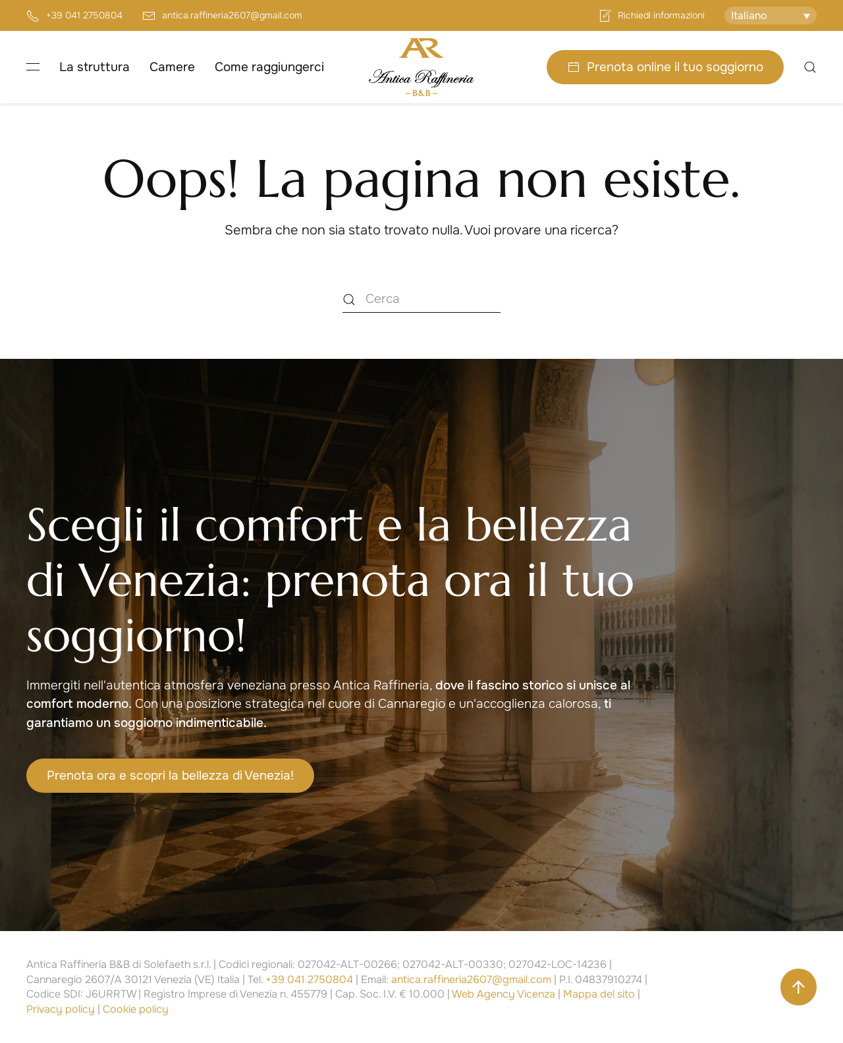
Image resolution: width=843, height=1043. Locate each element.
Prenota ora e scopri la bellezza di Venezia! (170, 776)
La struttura (94, 67)
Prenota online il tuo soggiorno (665, 67)
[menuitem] (770, 15)
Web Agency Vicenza (503, 994)
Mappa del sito (599, 994)
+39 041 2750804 (74, 15)
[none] (770, 15)
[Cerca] (421, 299)
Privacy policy (60, 1009)
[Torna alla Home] (421, 67)
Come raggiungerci (269, 67)
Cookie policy (136, 1009)
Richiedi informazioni (651, 15)
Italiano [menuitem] (749, 15)
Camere (172, 67)
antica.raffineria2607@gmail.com (222, 15)
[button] (33, 67)
